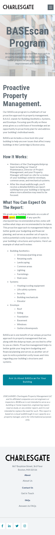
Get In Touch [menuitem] (27, 493)
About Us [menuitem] (27, 480)
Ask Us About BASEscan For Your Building (27, 380)
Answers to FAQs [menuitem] (27, 505)
